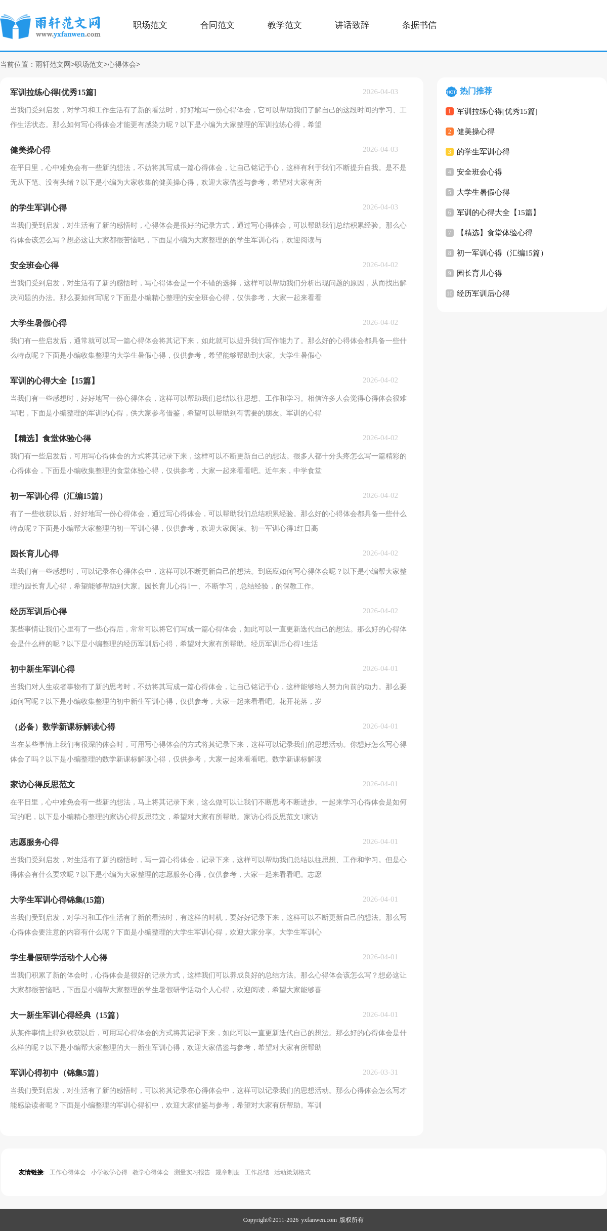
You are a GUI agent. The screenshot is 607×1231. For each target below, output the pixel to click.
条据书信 (419, 25)
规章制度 (227, 1172)
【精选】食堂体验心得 (495, 233)
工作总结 (257, 1172)
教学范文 (285, 25)
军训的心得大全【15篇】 (498, 212)
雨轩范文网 (53, 65)
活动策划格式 (292, 1172)
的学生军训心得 (483, 152)
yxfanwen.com (319, 1219)
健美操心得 (476, 132)
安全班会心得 (479, 172)
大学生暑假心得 (483, 192)
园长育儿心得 (479, 273)
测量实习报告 (192, 1172)
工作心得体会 (68, 1172)
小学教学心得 (109, 1172)
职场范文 (150, 25)
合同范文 (217, 25)
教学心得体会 (151, 1172)
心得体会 (122, 65)
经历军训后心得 (483, 293)
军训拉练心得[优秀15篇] (497, 111)
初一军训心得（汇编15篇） (502, 253)
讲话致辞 (352, 25)
